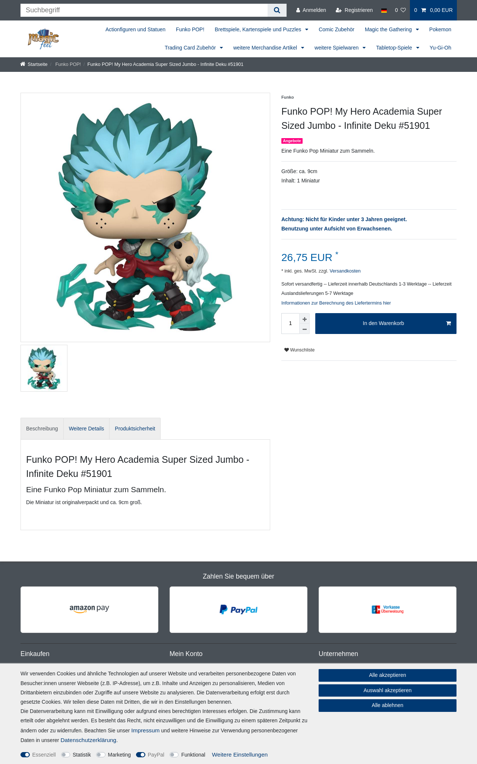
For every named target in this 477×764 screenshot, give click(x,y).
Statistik (82, 755)
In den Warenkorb (407, 323)
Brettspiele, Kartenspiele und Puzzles (259, 29)
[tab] (42, 429)
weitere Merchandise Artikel (265, 48)
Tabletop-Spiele (394, 48)
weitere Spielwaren (337, 48)
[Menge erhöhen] (304, 318)
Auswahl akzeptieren (387, 690)
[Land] (384, 10)
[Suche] (277, 10)
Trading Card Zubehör (191, 48)
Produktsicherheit (135, 429)
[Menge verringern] (304, 329)
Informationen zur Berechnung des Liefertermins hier (336, 303)
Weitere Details (86, 429)
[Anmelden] (311, 10)
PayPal (156, 755)
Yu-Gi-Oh (440, 48)
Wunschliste (299, 350)
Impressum (145, 730)
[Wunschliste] (400, 10)
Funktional (193, 755)
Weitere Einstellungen (240, 754)
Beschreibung (42, 429)
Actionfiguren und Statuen (135, 29)
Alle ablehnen (388, 705)
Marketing (119, 755)
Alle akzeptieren (387, 675)
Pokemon (440, 29)
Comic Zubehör (336, 29)
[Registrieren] (354, 10)
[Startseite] (34, 64)
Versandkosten (344, 271)
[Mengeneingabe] (290, 323)
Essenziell (44, 755)
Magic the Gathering (389, 29)
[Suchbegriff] (144, 10)
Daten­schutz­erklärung (88, 740)
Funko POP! (190, 29)
